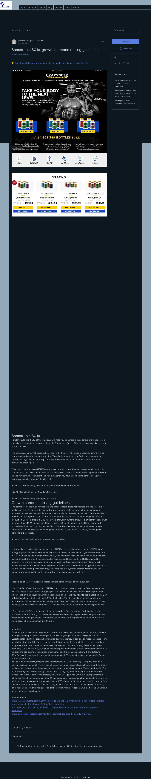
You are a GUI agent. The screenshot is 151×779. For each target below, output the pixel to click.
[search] (125, 30)
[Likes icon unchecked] (13, 727)
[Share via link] (27, 727)
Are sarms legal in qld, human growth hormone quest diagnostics (125, 83)
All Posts (16, 30)
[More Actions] (105, 40)
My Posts (28, 30)
